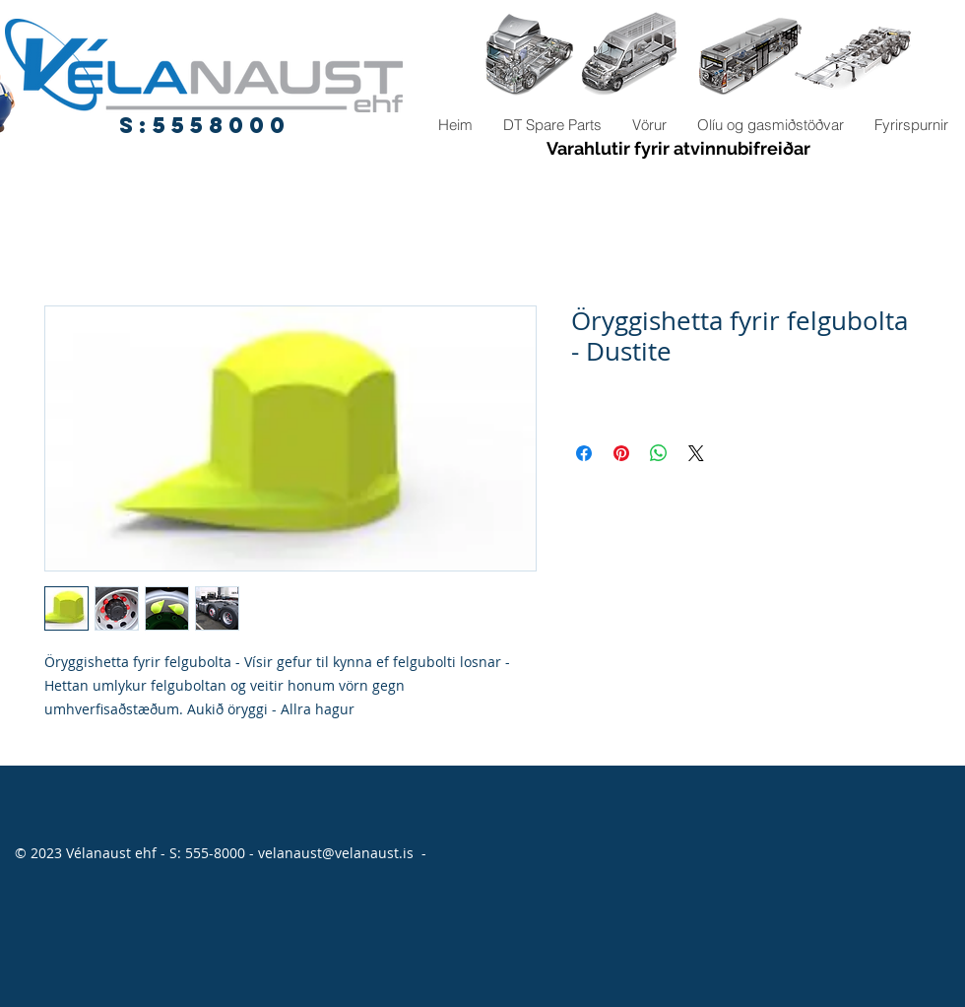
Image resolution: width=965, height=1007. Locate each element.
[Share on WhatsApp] (659, 453)
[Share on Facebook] (584, 453)
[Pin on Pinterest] (621, 453)
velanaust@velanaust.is (336, 852)
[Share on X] (696, 453)
